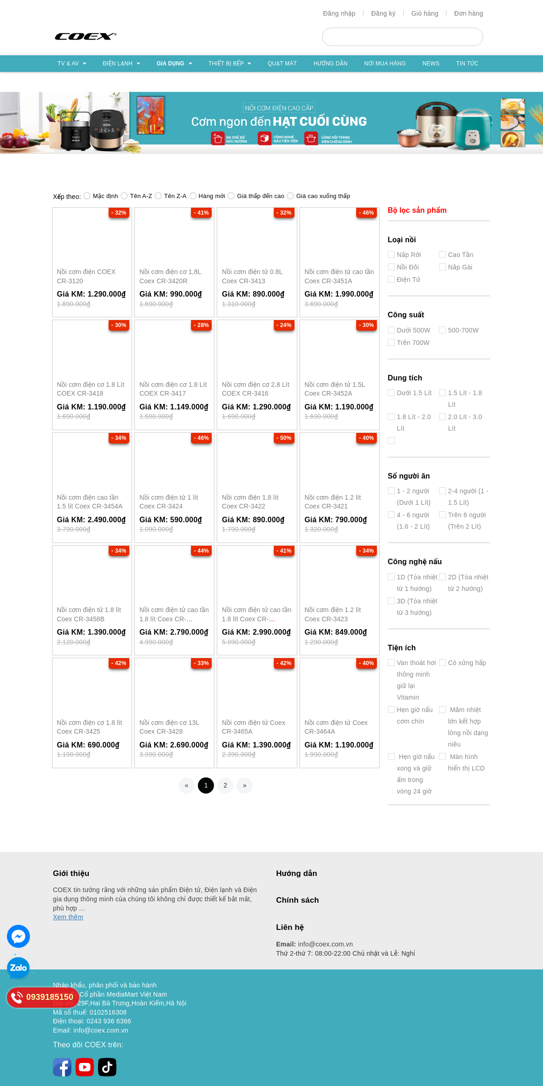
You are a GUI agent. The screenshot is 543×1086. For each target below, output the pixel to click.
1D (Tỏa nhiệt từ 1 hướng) (417, 582)
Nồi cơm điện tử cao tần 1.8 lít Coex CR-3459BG (256, 618)
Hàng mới (207, 196)
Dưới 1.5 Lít (414, 393)
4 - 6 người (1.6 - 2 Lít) (413, 520)
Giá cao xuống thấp (318, 196)
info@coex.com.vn (314, 944)
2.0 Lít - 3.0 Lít (465, 422)
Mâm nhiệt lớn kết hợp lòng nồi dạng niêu (468, 727)
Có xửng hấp (467, 662)
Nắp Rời (409, 254)
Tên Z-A (171, 196)
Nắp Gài (460, 267)
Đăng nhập (339, 13)
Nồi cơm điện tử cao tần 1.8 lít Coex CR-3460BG (174, 618)
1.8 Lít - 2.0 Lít (414, 422)
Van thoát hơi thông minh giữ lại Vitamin (416, 680)
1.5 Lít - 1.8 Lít (465, 398)
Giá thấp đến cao (255, 196)
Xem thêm (68, 917)
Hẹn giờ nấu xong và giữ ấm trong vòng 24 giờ (416, 774)
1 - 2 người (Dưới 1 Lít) (414, 496)
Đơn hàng (468, 13)
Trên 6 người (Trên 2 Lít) (467, 520)
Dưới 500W (414, 330)
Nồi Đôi (408, 267)
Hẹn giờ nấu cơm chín (415, 715)
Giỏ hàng (425, 13)
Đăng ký (383, 13)
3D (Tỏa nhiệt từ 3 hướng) (417, 606)
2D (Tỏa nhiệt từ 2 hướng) (468, 582)
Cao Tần (461, 254)
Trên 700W (413, 342)
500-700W (463, 330)
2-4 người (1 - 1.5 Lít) (468, 496)
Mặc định (100, 196)
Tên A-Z (136, 196)
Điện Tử (409, 279)
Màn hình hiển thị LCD (466, 762)
